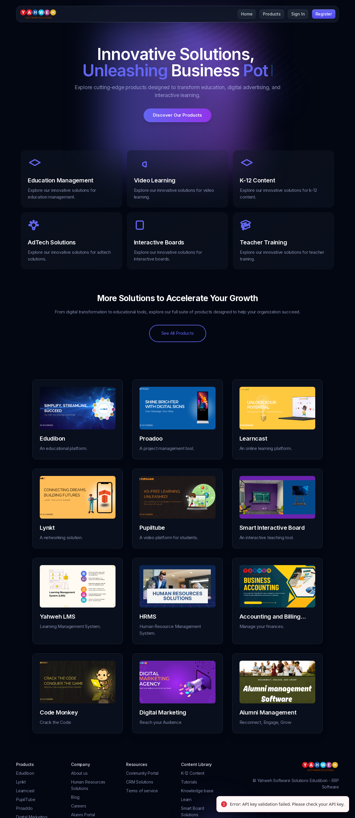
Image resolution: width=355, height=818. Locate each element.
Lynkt (21, 781)
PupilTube (25, 799)
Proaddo (24, 808)
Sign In (298, 13)
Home (246, 13)
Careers (78, 805)
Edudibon (25, 773)
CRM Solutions (139, 781)
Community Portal (142, 773)
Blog (75, 797)
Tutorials (189, 781)
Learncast (25, 790)
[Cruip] (38, 14)
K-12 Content (192, 773)
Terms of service (142, 790)
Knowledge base (197, 790)
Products (272, 13)
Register (324, 13)
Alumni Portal (83, 814)
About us (79, 773)
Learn (186, 799)
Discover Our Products (177, 115)
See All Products (177, 333)
